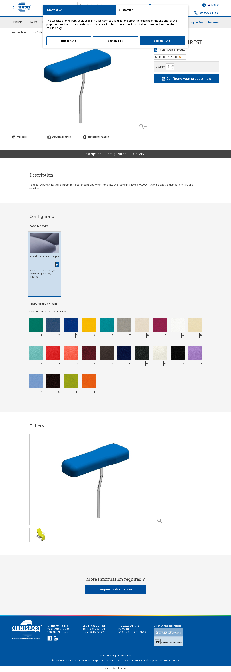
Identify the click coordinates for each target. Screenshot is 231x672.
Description (92, 155)
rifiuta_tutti (68, 40)
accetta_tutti (162, 40)
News (33, 23)
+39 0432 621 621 (208, 12)
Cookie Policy (124, 657)
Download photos (59, 138)
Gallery (138, 155)
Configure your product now (186, 80)
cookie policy (54, 28)
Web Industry (119, 669)
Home (31, 33)
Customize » (115, 40)
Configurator (115, 155)
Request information (96, 138)
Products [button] (18, 23)
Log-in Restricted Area (204, 23)
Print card (19, 138)
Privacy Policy (107, 657)
